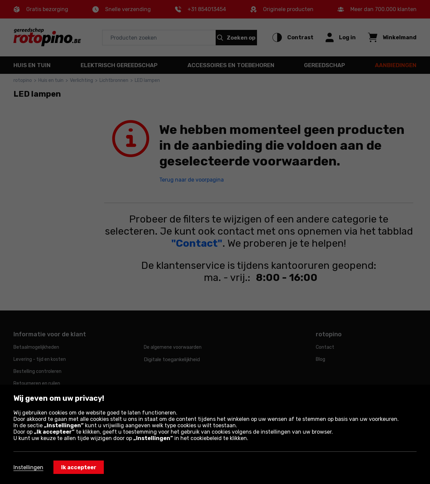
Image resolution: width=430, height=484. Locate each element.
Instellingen (28, 467)
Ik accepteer (78, 467)
